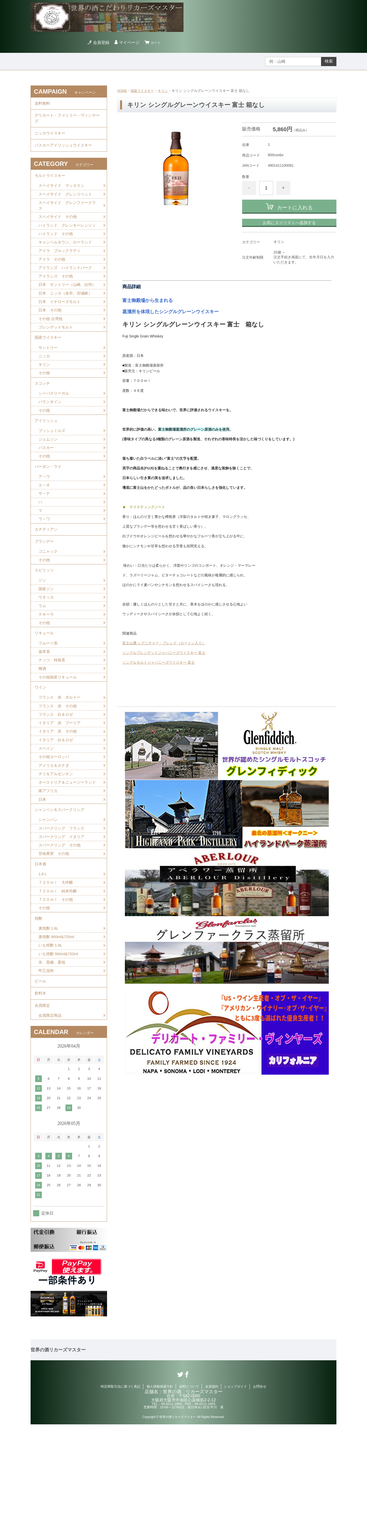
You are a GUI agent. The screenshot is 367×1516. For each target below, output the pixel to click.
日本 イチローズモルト (60, 330)
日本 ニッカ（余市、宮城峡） (67, 321)
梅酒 (42, 727)
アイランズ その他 (56, 297)
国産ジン (46, 641)
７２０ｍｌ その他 (56, 980)
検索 (329, 61)
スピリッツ (45, 621)
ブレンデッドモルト (56, 357)
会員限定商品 (50, 1107)
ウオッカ (46, 650)
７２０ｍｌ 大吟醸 (56, 962)
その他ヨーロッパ (54, 821)
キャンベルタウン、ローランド (67, 262)
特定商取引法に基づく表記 (120, 1478)
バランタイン (50, 438)
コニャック (48, 601)
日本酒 (41, 942)
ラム (42, 659)
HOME (122, 91)
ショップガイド (235, 1478)
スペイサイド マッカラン (62, 196)
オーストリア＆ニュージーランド (67, 851)
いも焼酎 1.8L (51, 1029)
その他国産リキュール (58, 736)
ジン (42, 632)
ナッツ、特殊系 (52, 718)
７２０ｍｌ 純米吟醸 (58, 971)
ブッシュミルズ (52, 470)
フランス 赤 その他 (58, 767)
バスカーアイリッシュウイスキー (65, 152)
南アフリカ (48, 863)
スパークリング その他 (60, 921)
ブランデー (45, 590)
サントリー (48, 380)
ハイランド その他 (56, 253)
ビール (41, 1067)
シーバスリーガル (54, 429)
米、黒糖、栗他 (52, 1047)
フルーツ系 (48, 700)
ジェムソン (48, 479)
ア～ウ (44, 519)
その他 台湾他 (51, 348)
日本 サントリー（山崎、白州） (64, 309)
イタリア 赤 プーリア (60, 785)
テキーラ (46, 668)
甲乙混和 (46, 1056)
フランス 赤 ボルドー (60, 758)
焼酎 (39, 1000)
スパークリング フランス (62, 903)
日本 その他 (50, 339)
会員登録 (103, 42)
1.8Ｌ (43, 953)
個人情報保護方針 (160, 1478)
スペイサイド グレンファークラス (67, 217)
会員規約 (211, 1478)
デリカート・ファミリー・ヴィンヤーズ (67, 121)
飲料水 (41, 1082)
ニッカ (44, 389)
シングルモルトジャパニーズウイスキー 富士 (158, 662)
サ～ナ (44, 537)
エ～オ (44, 528)
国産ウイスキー (144, 91)
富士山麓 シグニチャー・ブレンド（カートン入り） (163, 643)
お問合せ (259, 1478)
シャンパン (48, 894)
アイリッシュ (47, 459)
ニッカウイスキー (51, 138)
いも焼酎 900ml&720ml (59, 1038)
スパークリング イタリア (62, 912)
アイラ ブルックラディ (60, 271)
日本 (42, 872)
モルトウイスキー (51, 185)
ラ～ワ (44, 564)
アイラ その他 (52, 279)
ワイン (41, 747)
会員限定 (43, 1096)
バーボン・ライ (49, 508)
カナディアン (47, 576)
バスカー (46, 488)
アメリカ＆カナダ (54, 830)
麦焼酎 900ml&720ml (57, 1020)
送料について (189, 1478)
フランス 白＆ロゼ (56, 776)
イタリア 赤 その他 (58, 794)
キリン (166, 91)
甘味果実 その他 (54, 930)
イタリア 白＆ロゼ (56, 803)
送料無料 (43, 104)
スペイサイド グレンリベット (67, 205)
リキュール (45, 689)
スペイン (46, 812)
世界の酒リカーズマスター (58, 1441)
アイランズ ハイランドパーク (67, 288)
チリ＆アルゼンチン (56, 839)
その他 (44, 407)
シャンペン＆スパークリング (61, 883)
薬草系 (44, 709)
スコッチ (43, 418)
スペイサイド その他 (58, 229)
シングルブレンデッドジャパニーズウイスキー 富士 (163, 653)
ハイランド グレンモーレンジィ (67, 241)
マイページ (131, 42)
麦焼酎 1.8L (49, 1011)
